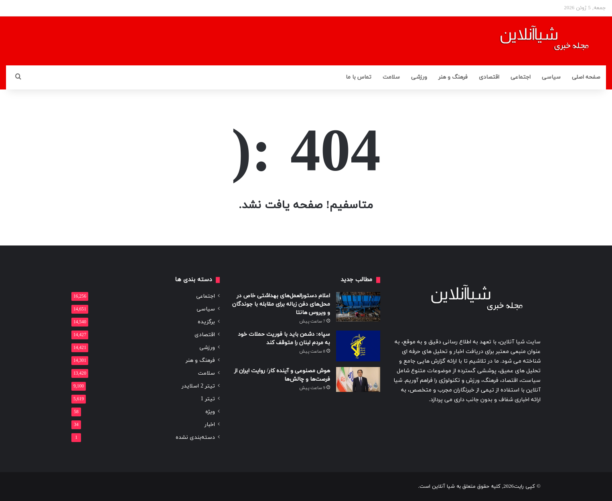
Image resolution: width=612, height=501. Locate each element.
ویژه (210, 412)
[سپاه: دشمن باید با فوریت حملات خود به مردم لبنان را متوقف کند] (358, 346)
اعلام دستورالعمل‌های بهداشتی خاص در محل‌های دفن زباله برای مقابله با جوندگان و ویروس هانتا (281, 304)
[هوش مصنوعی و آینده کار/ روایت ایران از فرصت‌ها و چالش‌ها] (358, 379)
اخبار (210, 424)
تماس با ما (358, 77)
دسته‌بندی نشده (195, 437)
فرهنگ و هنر (453, 77)
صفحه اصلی (586, 77)
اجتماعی (521, 77)
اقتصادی (489, 77)
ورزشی (419, 77)
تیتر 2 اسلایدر (198, 386)
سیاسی (551, 77)
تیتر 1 (208, 399)
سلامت (391, 77)
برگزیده (206, 322)
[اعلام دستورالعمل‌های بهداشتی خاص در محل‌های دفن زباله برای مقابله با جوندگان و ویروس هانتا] (358, 306)
